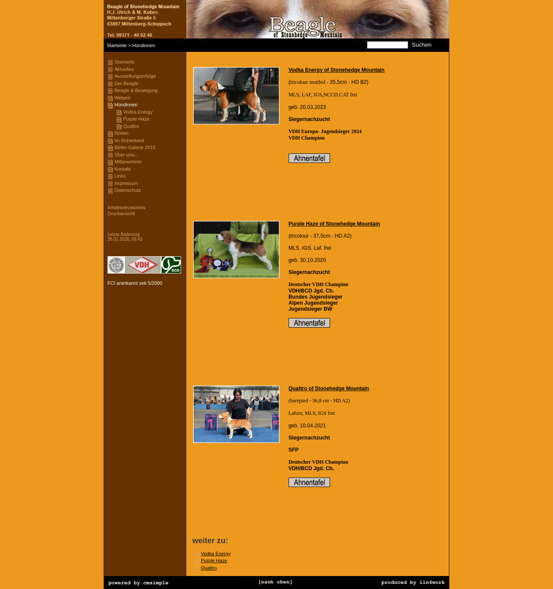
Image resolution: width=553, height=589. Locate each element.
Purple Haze (136, 118)
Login (113, 225)
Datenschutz (127, 190)
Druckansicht (121, 213)
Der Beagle (126, 83)
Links (120, 175)
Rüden (121, 133)
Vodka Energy (138, 112)
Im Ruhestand (129, 140)
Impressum (126, 183)
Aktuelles (124, 69)
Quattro (131, 126)
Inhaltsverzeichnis (126, 207)
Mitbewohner (128, 161)
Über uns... (126, 154)
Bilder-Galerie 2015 (135, 147)
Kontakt (122, 169)
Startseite (117, 45)
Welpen (122, 97)
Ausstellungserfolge (135, 76)
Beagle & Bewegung (136, 90)
